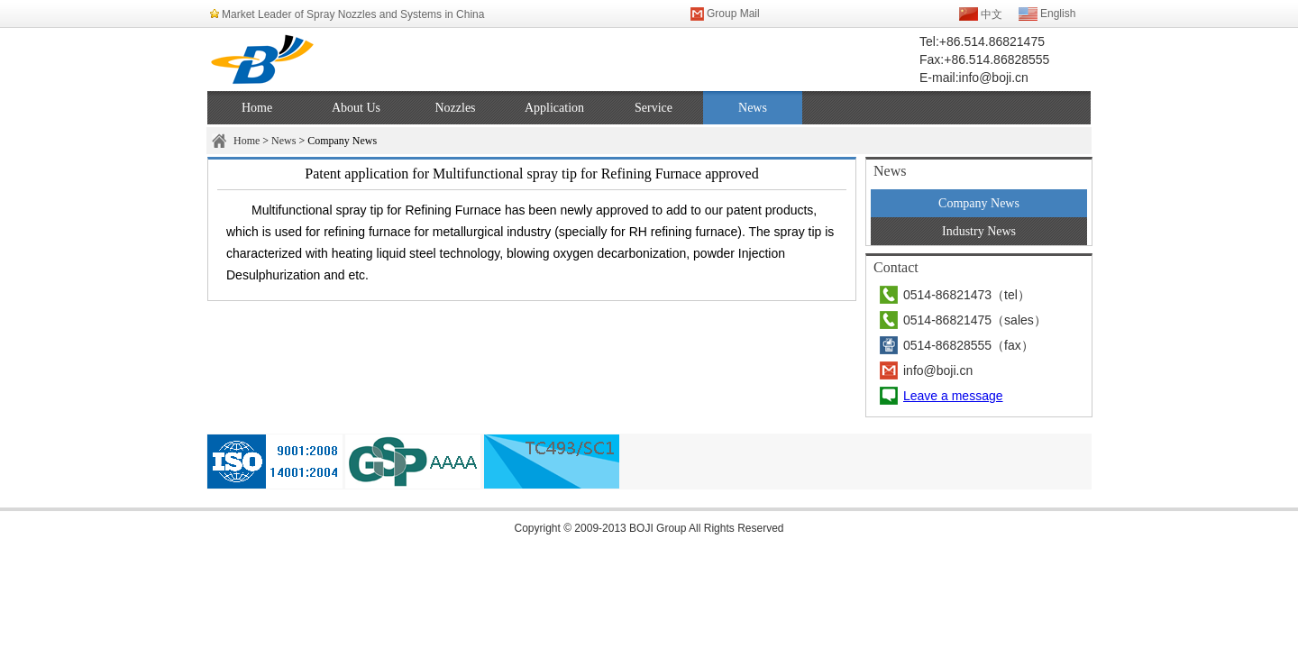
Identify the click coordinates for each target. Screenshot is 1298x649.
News (752, 107)
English (1057, 13)
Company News (978, 203)
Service (653, 107)
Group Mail (733, 13)
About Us (356, 107)
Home (257, 107)
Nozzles (454, 107)
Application (554, 107)
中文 (991, 14)
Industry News (979, 231)
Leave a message (953, 395)
